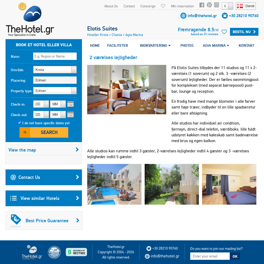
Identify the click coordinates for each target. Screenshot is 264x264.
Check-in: (18, 104)
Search (49, 132)
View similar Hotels (44, 198)
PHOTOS (187, 45)
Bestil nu (244, 31)
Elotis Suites (102, 28)
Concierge (147, 6)
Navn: (15, 56)
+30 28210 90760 (243, 15)
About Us (111, 6)
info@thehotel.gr (202, 15)
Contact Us (44, 177)
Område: (17, 70)
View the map (43, 150)
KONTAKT (246, 45)
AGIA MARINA (216, 45)
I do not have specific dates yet (46, 123)
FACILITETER (117, 45)
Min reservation (182, 6)
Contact (129, 6)
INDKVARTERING (155, 45)
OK (235, 256)
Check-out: (19, 114)
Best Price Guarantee (44, 221)
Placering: (18, 80)
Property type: (22, 91)
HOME (95, 45)
